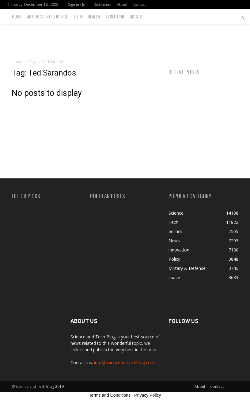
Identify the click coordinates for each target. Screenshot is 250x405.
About (122, 4)
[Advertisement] (125, 37)
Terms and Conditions (110, 395)
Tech (77, 16)
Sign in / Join (78, 4)
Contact (139, 4)
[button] (242, 18)
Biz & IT (136, 16)
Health (94, 16)
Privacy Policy (147, 395)
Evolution (115, 16)
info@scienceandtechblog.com (124, 362)
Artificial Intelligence (47, 16)
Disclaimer (102, 4)
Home (16, 16)
